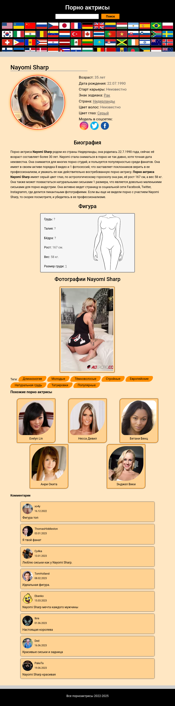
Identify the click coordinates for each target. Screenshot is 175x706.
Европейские (139, 379)
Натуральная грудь (28, 385)
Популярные (87, 385)
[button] (87, 330)
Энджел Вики (126, 484)
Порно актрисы (87, 7)
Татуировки (60, 385)
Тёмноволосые (85, 379)
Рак (107, 95)
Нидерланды (104, 101)
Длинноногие (32, 379)
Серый (103, 113)
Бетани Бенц (139, 438)
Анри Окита (49, 484)
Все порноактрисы (79, 696)
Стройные (113, 379)
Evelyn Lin (36, 438)
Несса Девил (87, 438)
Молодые (58, 379)
